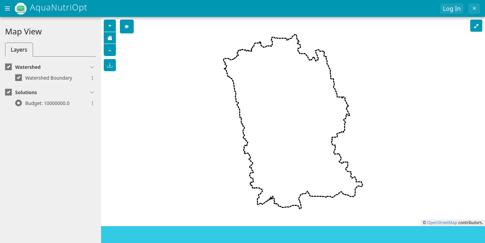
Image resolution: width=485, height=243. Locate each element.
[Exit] (474, 8)
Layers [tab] (19, 49)
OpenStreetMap (442, 222)
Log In (452, 8)
